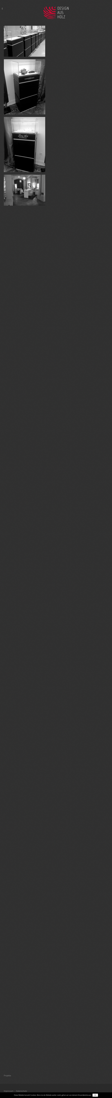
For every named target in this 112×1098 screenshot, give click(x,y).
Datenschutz (21, 1090)
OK (95, 1095)
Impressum (8, 1090)
